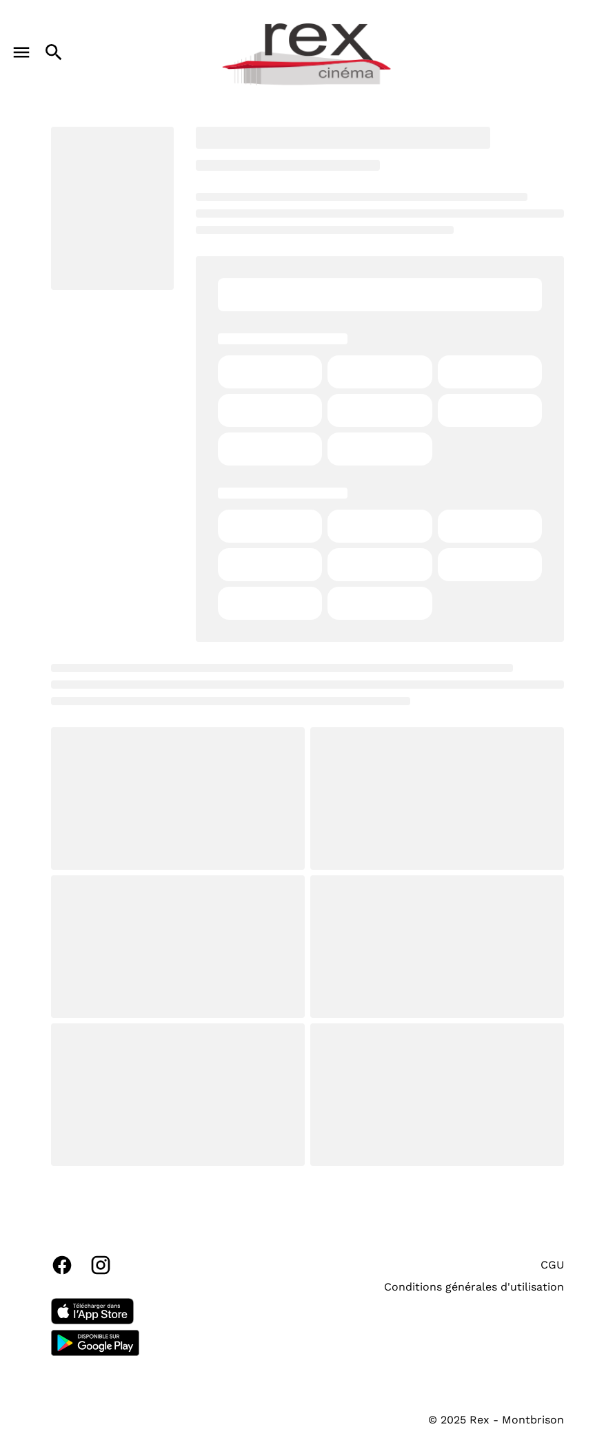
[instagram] (101, 1265)
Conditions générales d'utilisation (474, 1286)
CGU (552, 1264)
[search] (54, 52)
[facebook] (62, 1265)
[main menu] (21, 52)
